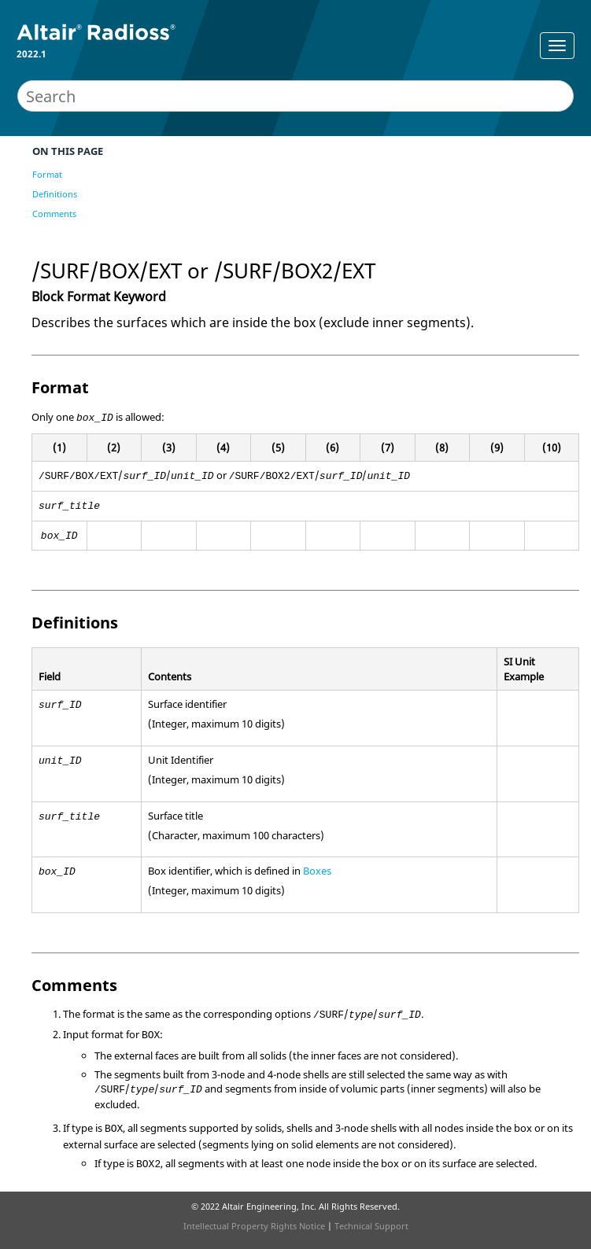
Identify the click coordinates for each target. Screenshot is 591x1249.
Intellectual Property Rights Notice (254, 1226)
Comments (54, 213)
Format (47, 174)
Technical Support (371, 1226)
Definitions (54, 194)
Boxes (317, 871)
